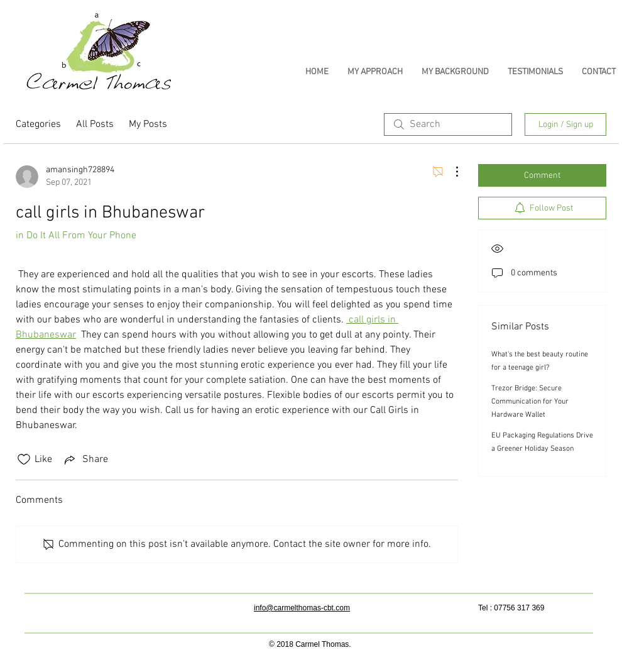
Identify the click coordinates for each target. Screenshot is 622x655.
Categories (38, 124)
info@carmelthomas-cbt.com (302, 607)
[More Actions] (450, 171)
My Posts (148, 124)
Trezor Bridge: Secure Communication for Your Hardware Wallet (530, 401)
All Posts (95, 124)
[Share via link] (85, 459)
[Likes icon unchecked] (24, 459)
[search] (448, 124)
